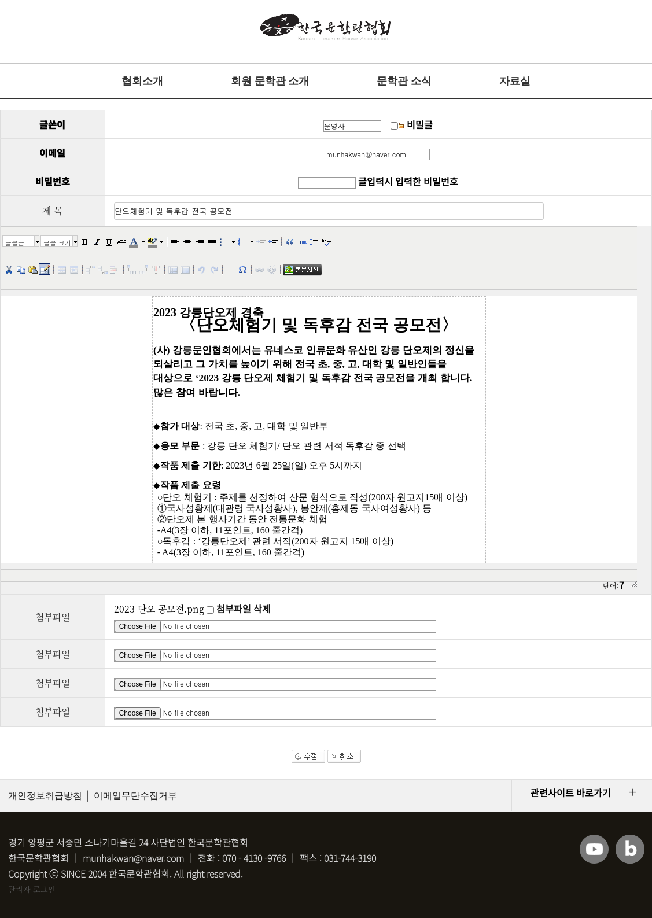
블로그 (630, 849)
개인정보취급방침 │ (49, 796)
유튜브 (594, 849)
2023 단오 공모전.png (159, 608)
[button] (84, 241)
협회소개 (142, 81)
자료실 (515, 81)
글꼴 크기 (57, 242)
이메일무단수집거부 (135, 796)
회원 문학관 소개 (270, 81)
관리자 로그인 (32, 888)
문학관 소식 (404, 81)
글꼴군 (14, 242)
